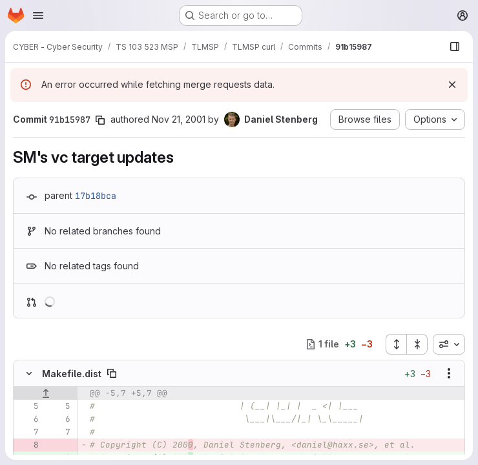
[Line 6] (28, 419)
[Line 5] (28, 406)
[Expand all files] (396, 344)
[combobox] (449, 344)
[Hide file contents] (29, 373)
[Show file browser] (454, 46)
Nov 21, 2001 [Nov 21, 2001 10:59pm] (178, 119)
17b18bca (95, 196)
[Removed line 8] (28, 445)
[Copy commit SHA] (100, 120)
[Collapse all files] (417, 344)
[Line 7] (28, 432)
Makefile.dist (71, 373)
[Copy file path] (111, 373)
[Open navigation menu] (38, 15)
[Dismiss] (452, 84)
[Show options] (449, 373)
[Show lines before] (46, 393)
